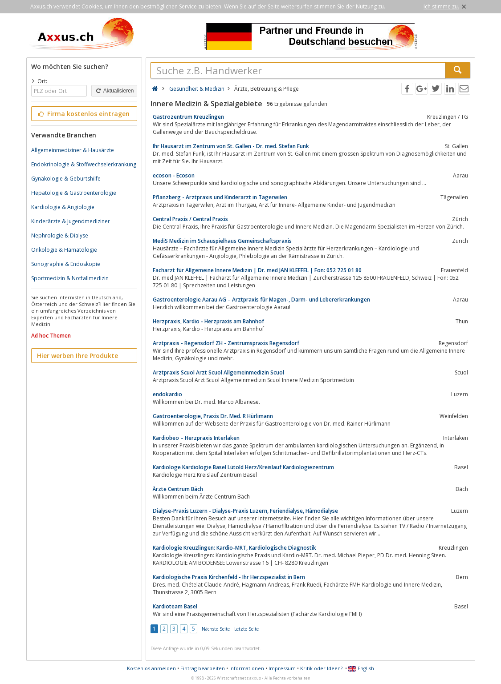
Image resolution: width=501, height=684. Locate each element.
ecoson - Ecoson (174, 175)
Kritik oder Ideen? (321, 668)
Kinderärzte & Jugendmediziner (70, 221)
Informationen (246, 668)
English (361, 668)
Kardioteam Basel (175, 606)
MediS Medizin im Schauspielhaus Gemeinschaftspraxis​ (222, 241)
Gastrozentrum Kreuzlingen (188, 117)
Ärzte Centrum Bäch (178, 489)
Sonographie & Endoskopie (65, 264)
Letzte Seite (246, 629)
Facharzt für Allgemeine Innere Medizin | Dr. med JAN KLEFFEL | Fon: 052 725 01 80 (257, 270)
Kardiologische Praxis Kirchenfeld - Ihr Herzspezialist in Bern (229, 577)
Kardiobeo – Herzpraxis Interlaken (196, 438)
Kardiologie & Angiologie (62, 207)
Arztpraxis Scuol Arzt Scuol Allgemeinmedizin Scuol (218, 372)
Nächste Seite (216, 629)
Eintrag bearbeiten (202, 668)
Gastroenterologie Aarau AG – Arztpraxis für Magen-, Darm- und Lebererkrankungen (261, 299)
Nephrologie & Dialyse (59, 235)
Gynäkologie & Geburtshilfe (66, 178)
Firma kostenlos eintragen (83, 113)
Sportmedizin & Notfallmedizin (70, 278)
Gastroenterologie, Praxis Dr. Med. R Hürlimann (213, 416)
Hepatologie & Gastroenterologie (73, 193)
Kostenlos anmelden (151, 668)
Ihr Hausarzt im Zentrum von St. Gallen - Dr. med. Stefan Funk (231, 146)
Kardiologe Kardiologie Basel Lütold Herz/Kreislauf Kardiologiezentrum (243, 467)
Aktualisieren (114, 91)
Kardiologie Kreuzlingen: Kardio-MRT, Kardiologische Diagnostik (234, 547)
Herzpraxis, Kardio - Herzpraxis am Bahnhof (208, 321)
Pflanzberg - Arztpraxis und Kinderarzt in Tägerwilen (220, 197)
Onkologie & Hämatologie (64, 249)
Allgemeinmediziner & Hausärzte (72, 150)
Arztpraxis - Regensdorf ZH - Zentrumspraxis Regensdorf (226, 343)
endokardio (167, 394)
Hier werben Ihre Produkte (77, 355)
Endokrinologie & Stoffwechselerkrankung (83, 164)
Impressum (282, 668)
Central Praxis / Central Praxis (190, 219)
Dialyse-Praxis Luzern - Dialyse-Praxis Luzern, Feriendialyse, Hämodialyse (245, 511)
